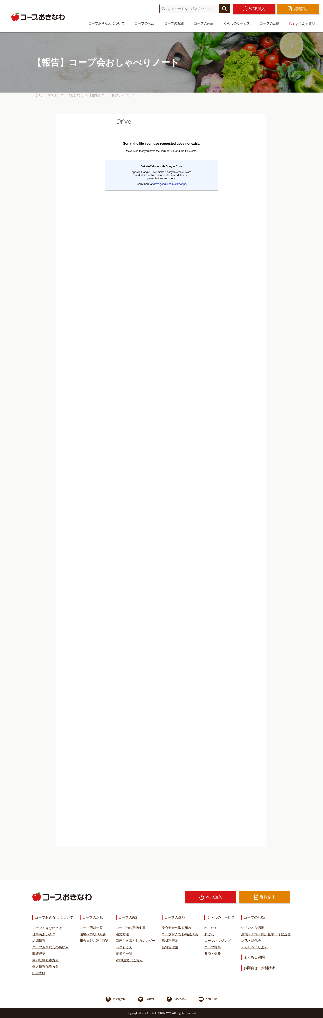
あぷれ (209, 934)
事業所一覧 (124, 953)
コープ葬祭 (212, 947)
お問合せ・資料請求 (259, 968)
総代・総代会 (251, 940)
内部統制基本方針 (45, 960)
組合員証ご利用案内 (94, 940)
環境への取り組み (93, 934)
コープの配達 (174, 23)
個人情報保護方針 (45, 966)
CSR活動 (38, 973)
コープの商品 (204, 23)
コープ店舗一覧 (91, 928)
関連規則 (39, 953)
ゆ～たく (211, 928)
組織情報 (39, 940)
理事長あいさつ (43, 934)
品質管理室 (170, 947)
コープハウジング (217, 940)
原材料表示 (170, 940)
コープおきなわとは (47, 928)
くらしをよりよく (254, 947)
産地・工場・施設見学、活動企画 (266, 934)
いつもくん (124, 947)
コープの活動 (270, 23)
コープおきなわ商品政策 (180, 934)
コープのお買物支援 (130, 928)
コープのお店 (144, 23)
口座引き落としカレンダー (135, 940)
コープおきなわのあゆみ (50, 947)
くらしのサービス (237, 23)
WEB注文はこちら (129, 960)
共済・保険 (212, 953)
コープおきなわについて (106, 23)
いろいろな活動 (252, 928)
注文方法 (122, 934)
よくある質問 (302, 24)
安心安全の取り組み (176, 928)
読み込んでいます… (161, 480)
